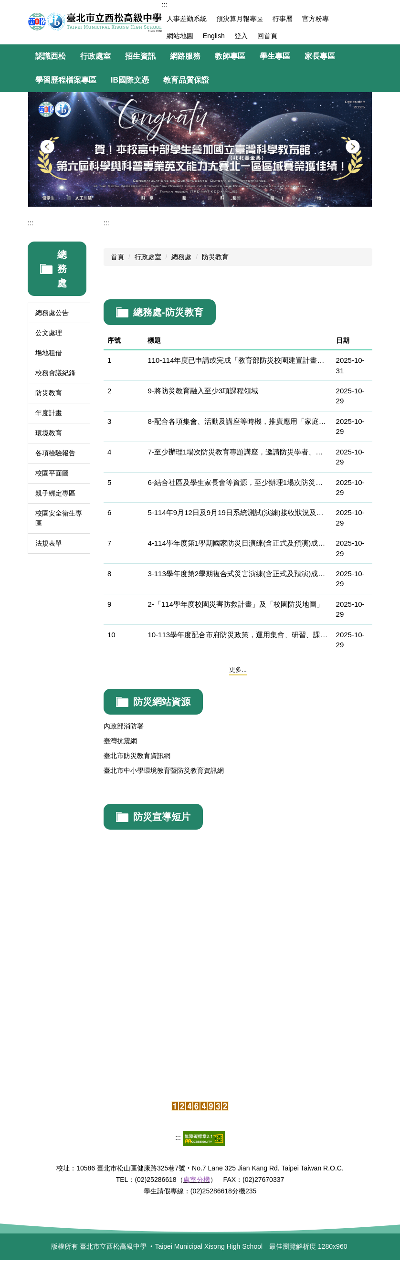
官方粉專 (315, 18)
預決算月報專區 (239, 18)
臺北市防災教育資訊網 (137, 755)
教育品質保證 (186, 80)
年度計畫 (48, 413)
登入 (241, 36)
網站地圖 (180, 36)
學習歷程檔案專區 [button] (65, 80)
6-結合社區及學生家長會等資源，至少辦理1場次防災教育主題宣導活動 (237, 482)
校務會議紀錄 (55, 373)
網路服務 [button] (185, 56)
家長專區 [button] (320, 56)
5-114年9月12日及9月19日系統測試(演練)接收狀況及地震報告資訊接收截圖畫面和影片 (237, 512)
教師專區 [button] (230, 56)
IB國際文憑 (130, 80)
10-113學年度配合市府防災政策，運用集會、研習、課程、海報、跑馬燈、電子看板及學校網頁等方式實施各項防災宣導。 (237, 635)
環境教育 (48, 433)
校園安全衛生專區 (58, 518)
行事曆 (283, 18)
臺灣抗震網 (120, 741)
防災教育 (48, 393)
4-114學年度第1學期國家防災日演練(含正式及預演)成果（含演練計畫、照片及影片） (237, 543)
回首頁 (267, 36)
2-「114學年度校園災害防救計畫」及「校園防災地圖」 (235, 604)
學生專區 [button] (275, 56)
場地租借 (48, 353)
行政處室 (148, 257)
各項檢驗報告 (55, 453)
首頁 (117, 257)
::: (165, 5)
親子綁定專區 (55, 493)
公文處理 (48, 333)
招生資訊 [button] (140, 56)
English (214, 36)
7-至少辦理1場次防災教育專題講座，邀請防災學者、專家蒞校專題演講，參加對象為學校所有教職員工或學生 (237, 452)
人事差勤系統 (187, 18)
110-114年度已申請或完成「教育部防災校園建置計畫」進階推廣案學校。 (237, 360)
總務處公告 (52, 312)
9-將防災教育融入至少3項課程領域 (202, 391)
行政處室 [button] (95, 56)
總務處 (181, 257)
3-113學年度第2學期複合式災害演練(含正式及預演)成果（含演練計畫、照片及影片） (237, 573)
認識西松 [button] (50, 56)
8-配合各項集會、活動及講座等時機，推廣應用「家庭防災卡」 (237, 421)
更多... (238, 669)
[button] (47, 147)
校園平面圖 (52, 473)
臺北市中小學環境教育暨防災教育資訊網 (164, 770)
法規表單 (48, 543)
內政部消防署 (124, 726)
